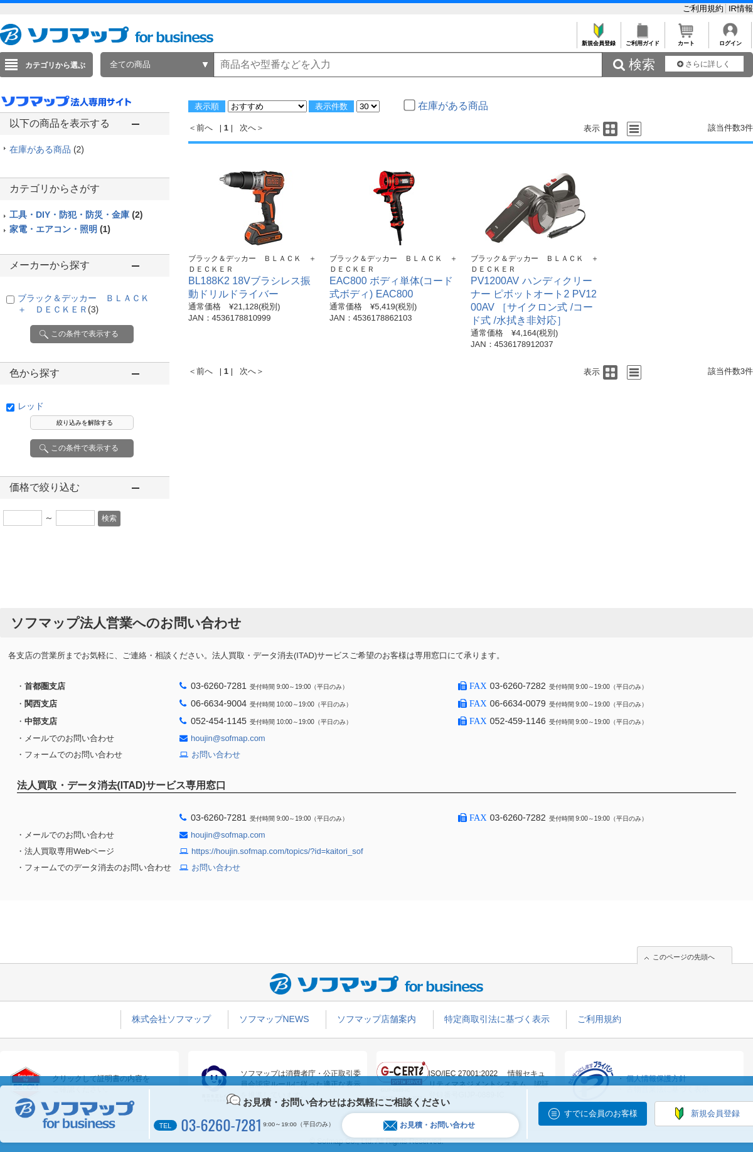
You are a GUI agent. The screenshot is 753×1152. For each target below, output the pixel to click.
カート (686, 39)
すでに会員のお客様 (601, 1113)
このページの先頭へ (684, 957)
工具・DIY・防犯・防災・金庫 (75, 215)
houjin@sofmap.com (228, 738)
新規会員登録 (598, 39)
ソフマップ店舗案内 (376, 1019)
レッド (31, 406)
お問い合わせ (215, 754)
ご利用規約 (704, 8)
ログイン (730, 39)
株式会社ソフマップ (171, 1019)
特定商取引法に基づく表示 (497, 1019)
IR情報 (741, 8)
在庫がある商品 (46, 149)
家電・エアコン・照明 (59, 229)
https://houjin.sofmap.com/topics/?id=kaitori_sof (277, 851)
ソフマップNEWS (274, 1019)
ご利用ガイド (642, 39)
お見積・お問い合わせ (429, 1125)
